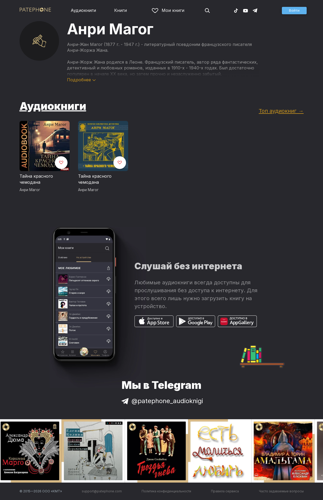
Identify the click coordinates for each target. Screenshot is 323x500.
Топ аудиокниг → (281, 110)
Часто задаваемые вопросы (281, 491)
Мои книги (168, 10)
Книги (120, 10)
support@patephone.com (102, 491)
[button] (294, 10)
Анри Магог (30, 190)
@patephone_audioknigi (161, 401)
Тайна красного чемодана (36, 179)
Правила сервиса (225, 491)
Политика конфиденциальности (166, 491)
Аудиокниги (83, 10)
